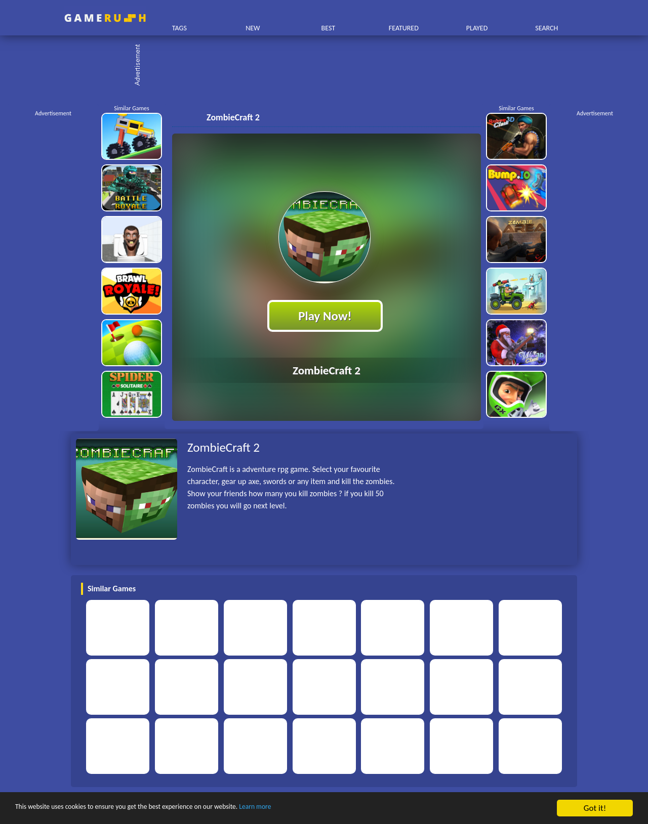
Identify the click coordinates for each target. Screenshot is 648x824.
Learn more (316, 808)
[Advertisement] (329, 66)
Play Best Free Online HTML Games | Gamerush (105, 18)
